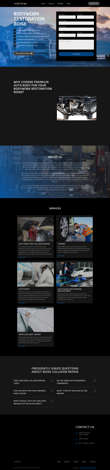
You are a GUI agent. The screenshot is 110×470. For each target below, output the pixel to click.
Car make (61, 32)
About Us (51, 3)
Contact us (93, 466)
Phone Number (63, 20)
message (61, 38)
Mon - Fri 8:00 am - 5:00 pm (86, 448)
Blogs (68, 3)
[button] (60, 3)
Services (76, 466)
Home (43, 3)
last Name (80, 14)
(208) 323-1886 (83, 443)
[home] (20, 3)
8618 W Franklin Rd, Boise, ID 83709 (85, 438)
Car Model (80, 32)
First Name (62, 14)
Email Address (63, 26)
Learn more (22, 262)
